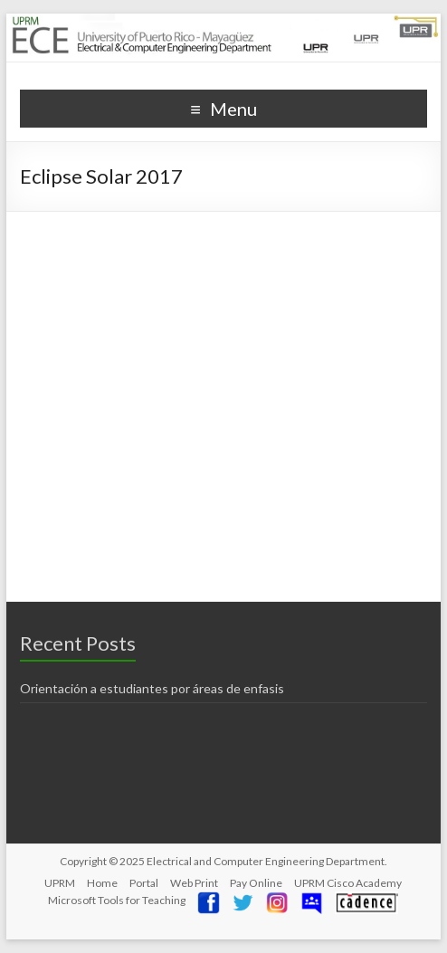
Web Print (194, 883)
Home (102, 883)
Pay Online (256, 883)
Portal (143, 883)
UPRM (59, 883)
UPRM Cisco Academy (348, 883)
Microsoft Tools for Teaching (116, 900)
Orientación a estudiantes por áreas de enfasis (152, 688)
